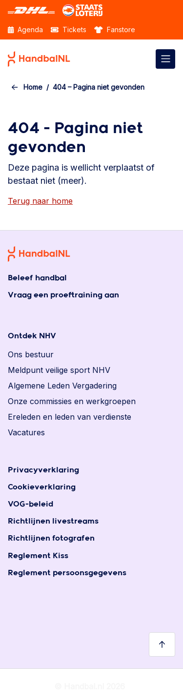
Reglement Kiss (38, 556)
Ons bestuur (31, 354)
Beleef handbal (37, 278)
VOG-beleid (30, 504)
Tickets (68, 29)
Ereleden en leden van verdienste (69, 417)
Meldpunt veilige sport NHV (59, 370)
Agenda (25, 29)
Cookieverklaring (42, 487)
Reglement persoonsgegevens (67, 573)
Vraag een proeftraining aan (63, 295)
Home (32, 87)
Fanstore (114, 29)
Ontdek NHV (32, 336)
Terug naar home (40, 201)
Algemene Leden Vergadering (62, 385)
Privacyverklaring (43, 470)
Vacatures (26, 432)
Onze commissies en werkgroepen (72, 401)
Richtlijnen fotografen (51, 538)
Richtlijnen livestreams (53, 521)
